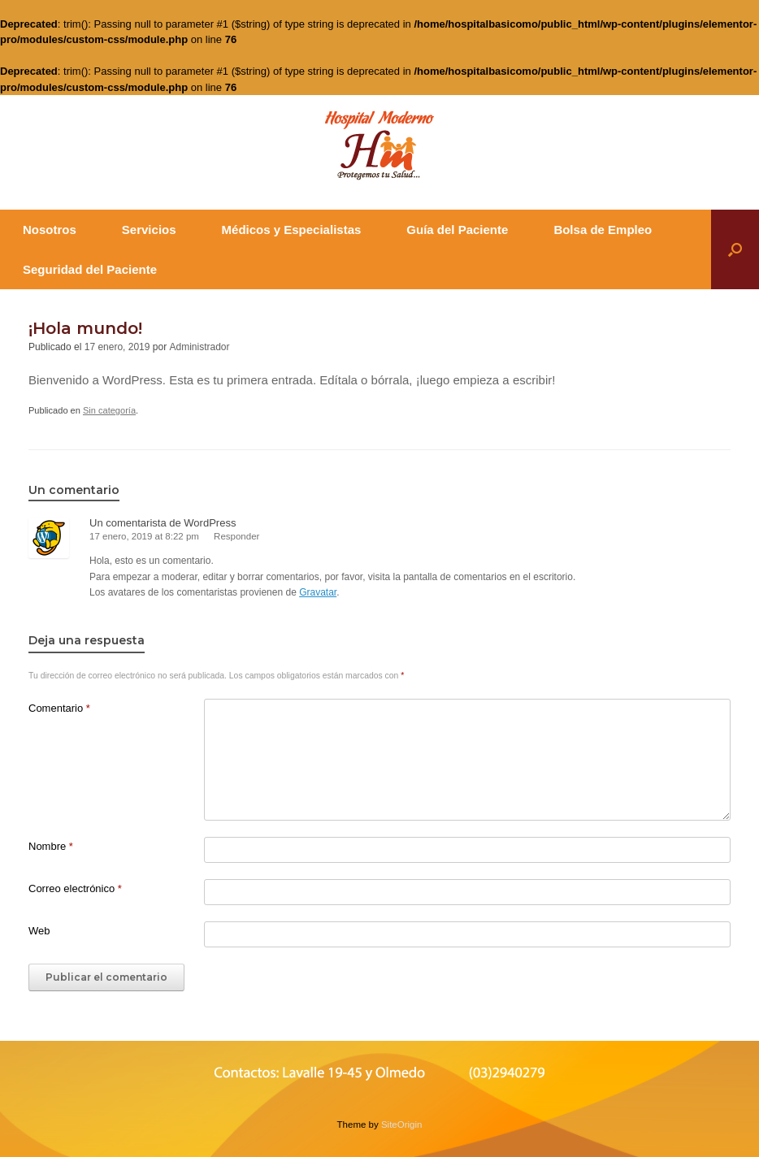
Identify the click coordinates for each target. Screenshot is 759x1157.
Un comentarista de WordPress (162, 523)
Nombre (50, 846)
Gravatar (317, 592)
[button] (735, 249)
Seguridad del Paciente (90, 269)
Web (39, 931)
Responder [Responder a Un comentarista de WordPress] (236, 536)
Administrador (200, 347)
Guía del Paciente (457, 229)
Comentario (59, 708)
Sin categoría (109, 410)
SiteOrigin (402, 1124)
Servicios (149, 229)
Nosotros (49, 229)
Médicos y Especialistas (292, 229)
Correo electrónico (75, 888)
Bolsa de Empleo (602, 229)
